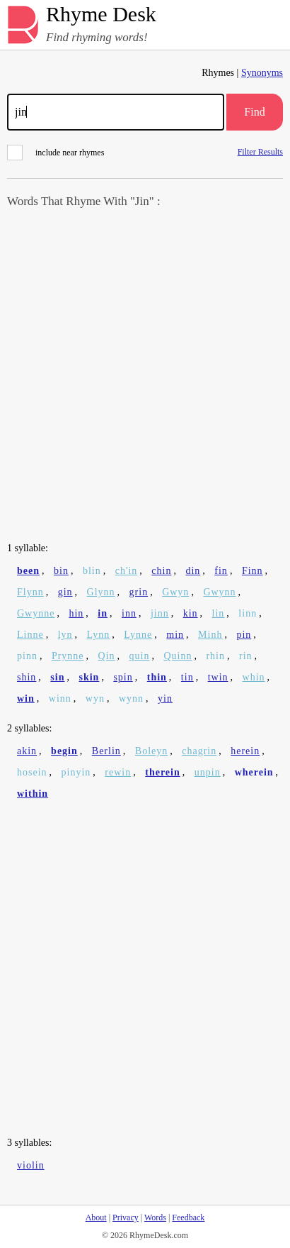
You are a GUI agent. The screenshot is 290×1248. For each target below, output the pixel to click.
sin (57, 677)
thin (157, 677)
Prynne (68, 656)
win (26, 698)
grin (139, 592)
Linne (30, 634)
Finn (252, 570)
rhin (215, 656)
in (103, 613)
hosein (32, 772)
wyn (95, 698)
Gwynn (219, 592)
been (28, 570)
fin (221, 570)
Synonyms (262, 72)
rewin (118, 772)
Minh (210, 634)
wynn (131, 698)
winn (60, 698)
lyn (65, 634)
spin (122, 677)
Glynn (101, 592)
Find (254, 112)
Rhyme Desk (101, 15)
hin (76, 613)
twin (218, 677)
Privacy (125, 1217)
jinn (160, 613)
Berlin (106, 751)
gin (65, 592)
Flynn (30, 592)
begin (64, 751)
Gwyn (175, 592)
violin (31, 1165)
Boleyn (151, 751)
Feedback (188, 1217)
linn (247, 613)
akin (27, 751)
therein (162, 772)
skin (89, 677)
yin (165, 698)
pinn (27, 656)
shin (26, 677)
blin (92, 570)
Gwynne (35, 613)
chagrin (199, 751)
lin (218, 613)
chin (161, 570)
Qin (106, 656)
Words (155, 1217)
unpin (208, 772)
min (175, 634)
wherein (254, 772)
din (192, 570)
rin (246, 656)
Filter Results (260, 151)
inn (129, 613)
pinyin (76, 772)
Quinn (177, 656)
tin (187, 677)
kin (190, 613)
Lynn (98, 634)
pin (243, 634)
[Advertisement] (145, 376)
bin (61, 570)
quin (139, 656)
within (32, 793)
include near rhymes (55, 152)
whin (254, 677)
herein (245, 751)
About (96, 1217)
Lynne (138, 634)
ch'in (126, 570)
